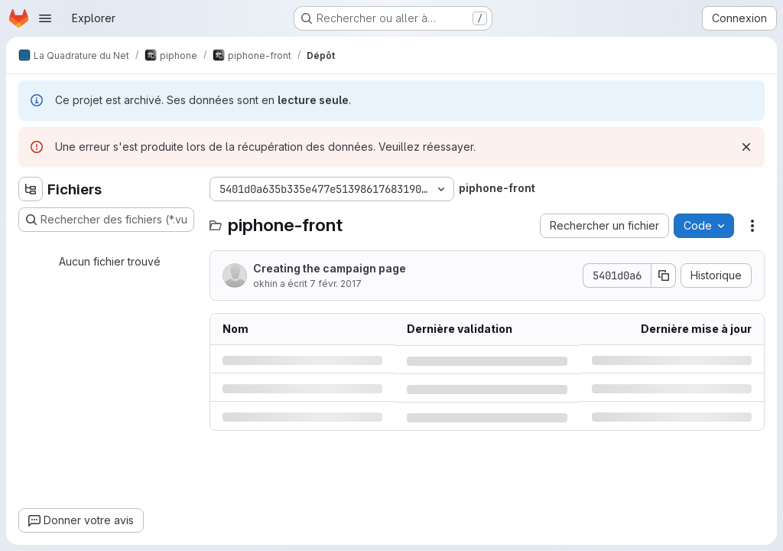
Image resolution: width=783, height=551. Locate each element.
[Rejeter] (746, 147)
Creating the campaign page (329, 268)
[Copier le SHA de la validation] (663, 275)
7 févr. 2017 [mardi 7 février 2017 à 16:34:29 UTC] (336, 283)
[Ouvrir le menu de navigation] (45, 18)
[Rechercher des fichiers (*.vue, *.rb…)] (106, 219)
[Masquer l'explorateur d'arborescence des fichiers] (30, 189)
